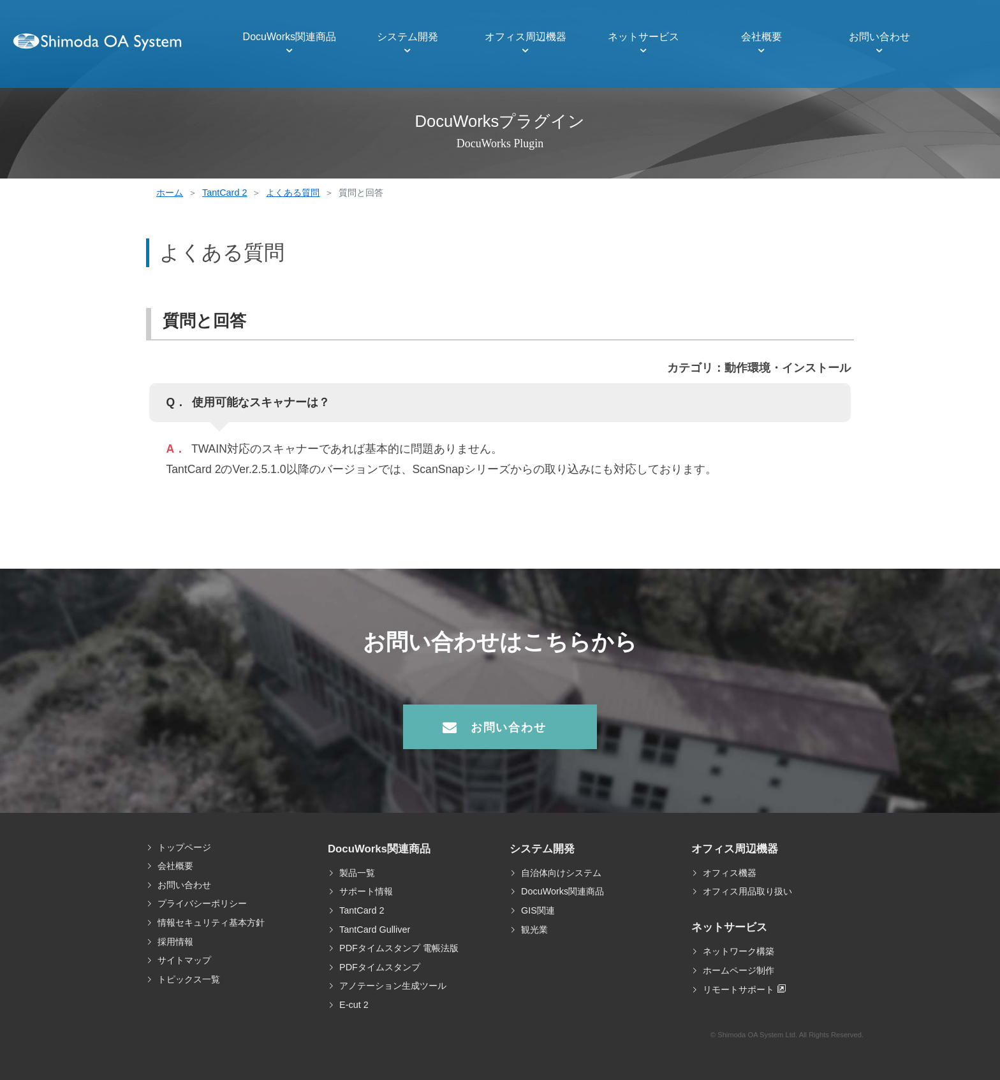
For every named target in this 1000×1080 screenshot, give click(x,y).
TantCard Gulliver (374, 929)
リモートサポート (738, 989)
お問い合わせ (879, 36)
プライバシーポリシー (202, 903)
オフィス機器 (729, 873)
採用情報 (175, 942)
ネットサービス (643, 36)
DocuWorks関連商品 (289, 36)
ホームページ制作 (738, 970)
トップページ (184, 847)
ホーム (169, 192)
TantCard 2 (224, 192)
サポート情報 (366, 891)
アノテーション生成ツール (392, 986)
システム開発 (407, 36)
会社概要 (761, 36)
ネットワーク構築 (738, 951)
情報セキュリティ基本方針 (211, 922)
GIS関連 (538, 910)
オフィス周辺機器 (525, 36)
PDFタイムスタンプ (379, 967)
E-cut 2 (354, 1005)
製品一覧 (357, 873)
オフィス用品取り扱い (747, 891)
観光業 (534, 929)
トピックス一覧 (189, 979)
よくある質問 (293, 192)
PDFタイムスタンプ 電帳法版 (399, 948)
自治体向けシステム (561, 873)
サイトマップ (184, 960)
